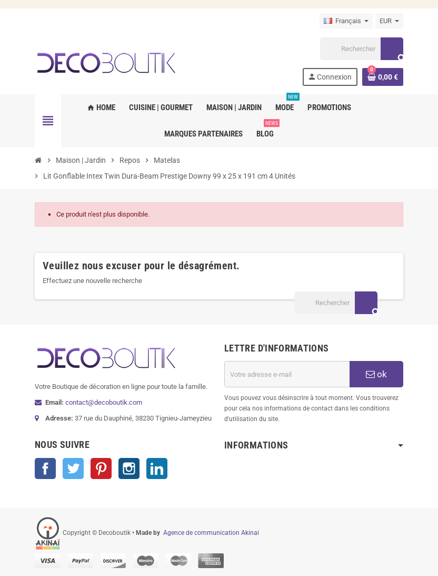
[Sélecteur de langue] (346, 21)
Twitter (73, 468)
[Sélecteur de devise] (389, 21)
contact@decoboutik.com (103, 402)
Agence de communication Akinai (211, 532)
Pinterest (101, 468)
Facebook (45, 468)
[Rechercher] (361, 48)
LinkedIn (156, 468)
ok (376, 374)
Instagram (129, 468)
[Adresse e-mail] (287, 374)
